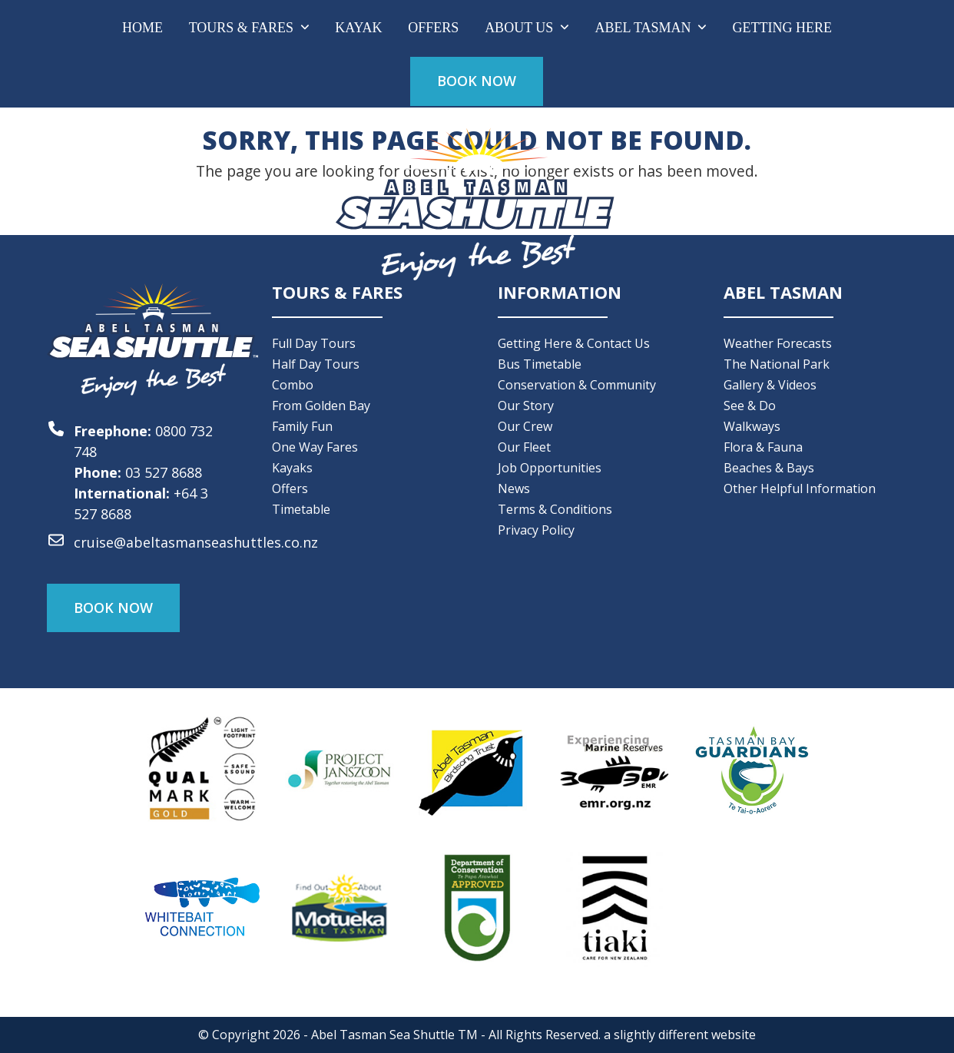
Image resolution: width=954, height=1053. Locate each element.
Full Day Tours (314, 343)
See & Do (750, 405)
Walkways (752, 426)
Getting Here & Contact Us (574, 343)
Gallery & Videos (770, 384)
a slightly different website (680, 1034)
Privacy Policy (536, 530)
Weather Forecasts (778, 343)
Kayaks (292, 467)
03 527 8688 (163, 472)
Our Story (526, 405)
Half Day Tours (315, 364)
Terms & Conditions (555, 509)
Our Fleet (524, 447)
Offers (290, 488)
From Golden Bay (321, 405)
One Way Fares (315, 447)
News (514, 488)
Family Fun (302, 426)
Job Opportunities (549, 467)
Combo (292, 384)
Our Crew (525, 426)
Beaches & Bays (769, 467)
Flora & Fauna (763, 447)
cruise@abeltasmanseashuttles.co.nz (196, 542)
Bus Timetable (539, 364)
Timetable (301, 509)
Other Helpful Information (800, 488)
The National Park (777, 364)
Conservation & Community (577, 384)
